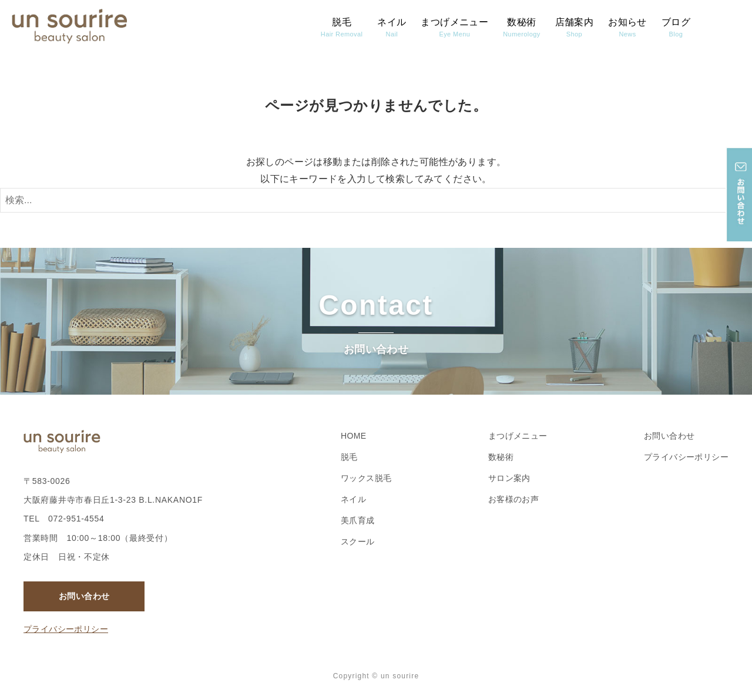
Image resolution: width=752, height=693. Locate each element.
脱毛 (341, 27)
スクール (358, 541)
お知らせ (627, 27)
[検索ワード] (376, 200)
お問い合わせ (84, 596)
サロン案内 (509, 478)
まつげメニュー (454, 27)
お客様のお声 (513, 499)
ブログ (676, 27)
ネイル (391, 27)
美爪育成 (358, 520)
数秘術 (521, 27)
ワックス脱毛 (366, 478)
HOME (354, 435)
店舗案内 (574, 27)
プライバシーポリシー (66, 629)
